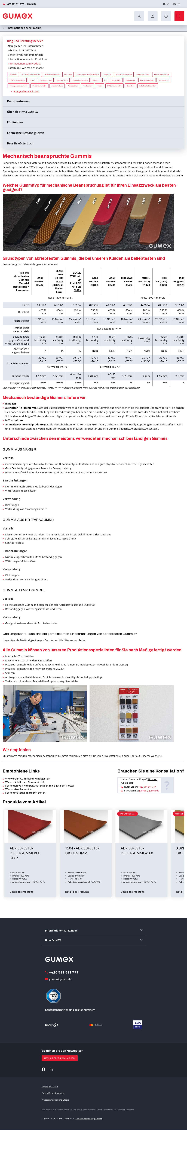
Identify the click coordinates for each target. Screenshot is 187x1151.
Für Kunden (15, 122)
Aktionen (13, 74)
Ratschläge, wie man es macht (26, 68)
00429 (77, 290)
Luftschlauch (163, 80)
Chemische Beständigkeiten (25, 133)
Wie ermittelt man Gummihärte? (24, 782)
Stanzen (10, 673)
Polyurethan (73, 86)
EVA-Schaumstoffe (17, 80)
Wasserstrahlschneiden (19, 789)
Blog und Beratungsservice (25, 41)
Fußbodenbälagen (80, 80)
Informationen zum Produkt (24, 28)
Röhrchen (130, 86)
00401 (111, 285)
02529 (180, 285)
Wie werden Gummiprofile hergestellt (27, 778)
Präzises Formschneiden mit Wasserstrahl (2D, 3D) (34, 668)
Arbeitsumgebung (52, 74)
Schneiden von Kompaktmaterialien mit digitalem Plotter (39, 785)
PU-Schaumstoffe (114, 86)
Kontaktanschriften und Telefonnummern (70, 1009)
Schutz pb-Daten (50, 1086)
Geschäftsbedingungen (53, 1093)
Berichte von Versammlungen (25, 54)
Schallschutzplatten (147, 86)
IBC (105, 80)
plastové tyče (57, 86)
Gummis (96, 80)
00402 (129, 285)
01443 (146, 285)
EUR (175, 3)
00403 (59, 281)
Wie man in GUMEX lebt (22, 50)
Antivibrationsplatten (31, 74)
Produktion (87, 86)
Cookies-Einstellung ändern (89, 1118)
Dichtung (68, 74)
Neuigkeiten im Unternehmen (25, 46)
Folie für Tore (62, 80)
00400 (94, 285)
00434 (163, 285)
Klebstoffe (116, 80)
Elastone (107, 74)
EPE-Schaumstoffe (161, 74)
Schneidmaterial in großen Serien (25, 792)
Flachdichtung (46, 80)
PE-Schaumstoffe (39, 86)
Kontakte (31, 3)
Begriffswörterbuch (20, 143)
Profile (99, 86)
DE (164, 3)
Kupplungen (130, 80)
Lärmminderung (147, 80)
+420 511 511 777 (15, 4)
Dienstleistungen (18, 101)
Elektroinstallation (124, 74)
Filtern (32, 80)
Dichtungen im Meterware (88, 74)
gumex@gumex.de (149, 790)
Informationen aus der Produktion (28, 59)
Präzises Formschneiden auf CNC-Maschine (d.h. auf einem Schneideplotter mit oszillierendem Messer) (66, 664)
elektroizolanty (143, 74)
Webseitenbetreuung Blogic (55, 1099)
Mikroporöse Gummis (18, 86)
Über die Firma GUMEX (22, 112)
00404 (39, 285)
